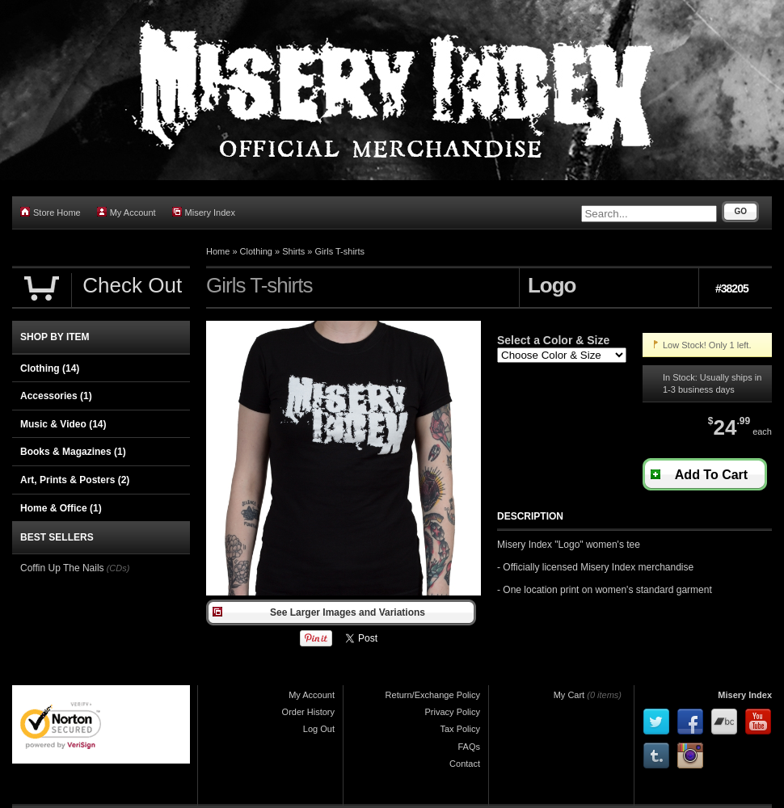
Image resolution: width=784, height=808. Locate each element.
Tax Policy (460, 729)
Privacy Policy (452, 712)
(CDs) (118, 568)
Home (218, 251)
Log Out (319, 729)
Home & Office (61, 508)
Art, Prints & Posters (74, 480)
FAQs (468, 746)
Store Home (50, 212)
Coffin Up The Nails (62, 568)
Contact (464, 763)
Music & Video (63, 424)
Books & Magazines (73, 451)
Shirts (293, 251)
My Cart (569, 695)
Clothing (256, 251)
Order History (308, 712)
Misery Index (203, 212)
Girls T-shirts (340, 251)
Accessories (56, 396)
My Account (126, 212)
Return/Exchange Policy (433, 695)
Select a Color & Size (553, 340)
